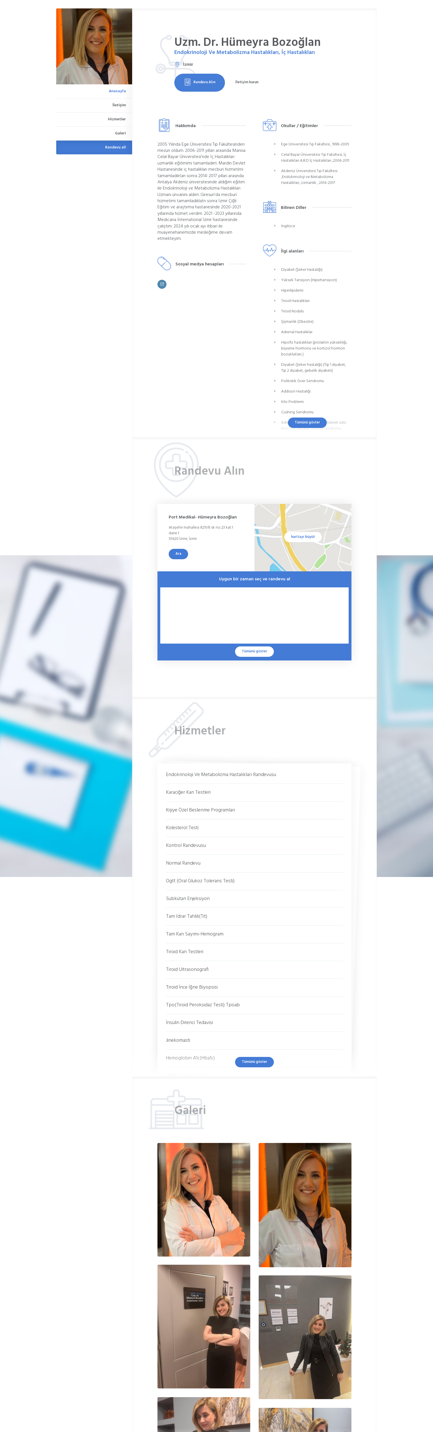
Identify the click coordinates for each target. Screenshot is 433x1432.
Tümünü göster (307, 422)
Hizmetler (117, 119)
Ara (178, 554)
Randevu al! (115, 147)
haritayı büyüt (303, 537)
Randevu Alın (199, 82)
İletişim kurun (246, 82)
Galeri (120, 133)
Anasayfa (117, 91)
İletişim (119, 105)
